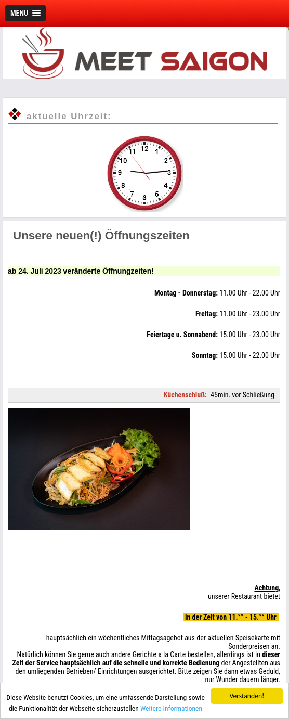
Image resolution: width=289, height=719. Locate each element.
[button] (25, 13)
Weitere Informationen (171, 708)
